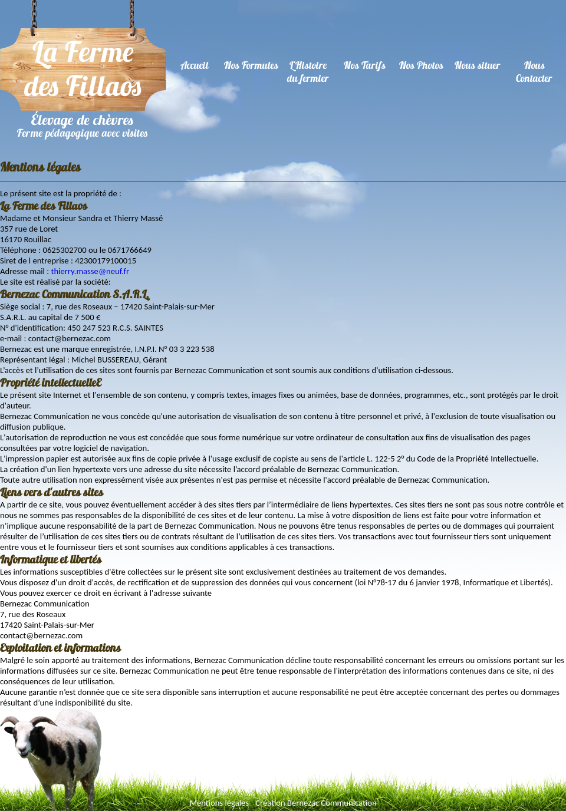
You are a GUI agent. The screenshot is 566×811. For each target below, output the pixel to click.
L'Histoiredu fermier (308, 72)
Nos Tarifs (365, 65)
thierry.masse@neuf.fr (90, 271)
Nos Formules (251, 65)
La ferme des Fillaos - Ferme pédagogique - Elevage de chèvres (83, 70)
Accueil (194, 65)
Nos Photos (421, 65)
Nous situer (478, 65)
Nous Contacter (534, 72)
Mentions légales (219, 802)
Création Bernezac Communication (315, 802)
